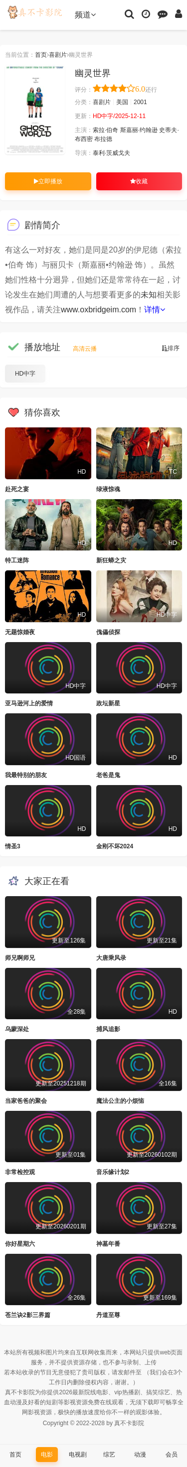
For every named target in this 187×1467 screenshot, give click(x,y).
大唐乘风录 (111, 957)
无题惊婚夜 (20, 632)
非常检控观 (20, 1172)
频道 (85, 14)
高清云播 (85, 348)
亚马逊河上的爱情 (29, 703)
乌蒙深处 (17, 1029)
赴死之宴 (17, 489)
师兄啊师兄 (20, 957)
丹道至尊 (108, 1315)
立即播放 (48, 181)
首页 (41, 54)
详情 (154, 309)
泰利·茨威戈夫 (111, 152)
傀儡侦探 (108, 632)
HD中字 (25, 373)
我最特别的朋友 (26, 775)
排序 (171, 348)
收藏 (139, 181)
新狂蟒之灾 (111, 560)
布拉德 (103, 138)
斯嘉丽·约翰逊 (139, 130)
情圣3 (12, 846)
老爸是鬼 (108, 775)
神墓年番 (108, 1243)
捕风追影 (108, 1029)
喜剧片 (58, 54)
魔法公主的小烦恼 (120, 1100)
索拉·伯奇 (105, 130)
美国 (122, 102)
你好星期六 (20, 1243)
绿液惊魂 (108, 489)
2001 (140, 102)
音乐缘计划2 (113, 1172)
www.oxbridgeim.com (98, 309)
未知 (149, 294)
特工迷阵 (17, 560)
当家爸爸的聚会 (26, 1100)
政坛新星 (108, 703)
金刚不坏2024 (115, 846)
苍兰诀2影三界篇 (27, 1315)
